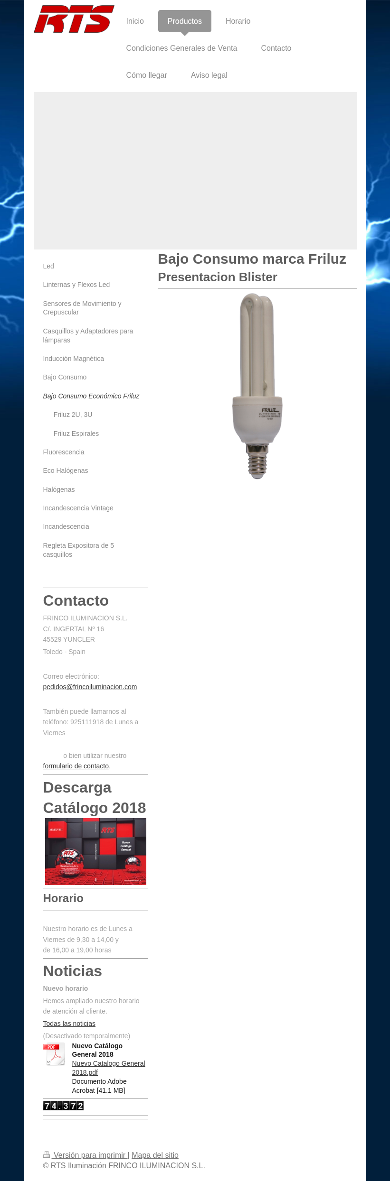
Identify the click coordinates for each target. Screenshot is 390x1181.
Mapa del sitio (155, 1155)
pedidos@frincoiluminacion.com (90, 687)
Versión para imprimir (85, 1155)
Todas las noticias (69, 1023)
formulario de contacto (76, 766)
